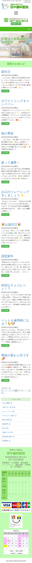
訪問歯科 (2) (6, 441)
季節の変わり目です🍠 (15, 357)
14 (19, 390)
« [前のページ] (4, 390)
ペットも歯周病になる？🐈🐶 (15, 322)
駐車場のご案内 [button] (16, 23)
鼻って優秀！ (10, 162)
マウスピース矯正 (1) (9, 415)
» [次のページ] (27, 390)
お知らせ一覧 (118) (8, 407)
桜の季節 (7, 133)
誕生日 (5, 71)
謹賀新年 (7, 256)
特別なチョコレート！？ (13, 287)
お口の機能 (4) (7, 403)
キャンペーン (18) (8, 411)
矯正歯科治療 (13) (8, 436)
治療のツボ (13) (7, 432)
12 (13, 390)
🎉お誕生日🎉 (11, 224)
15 (22, 390)
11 (10, 390)
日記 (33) (5, 428)
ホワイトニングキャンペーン (15, 102)
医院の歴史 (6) (7, 420)
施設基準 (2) (6, 424)
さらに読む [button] (5, 91)
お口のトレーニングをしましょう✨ (15, 193)
